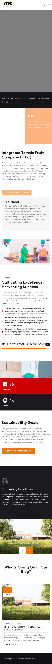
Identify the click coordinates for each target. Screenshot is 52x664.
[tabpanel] (26, 212)
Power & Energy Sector (13, 623)
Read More (10, 645)
